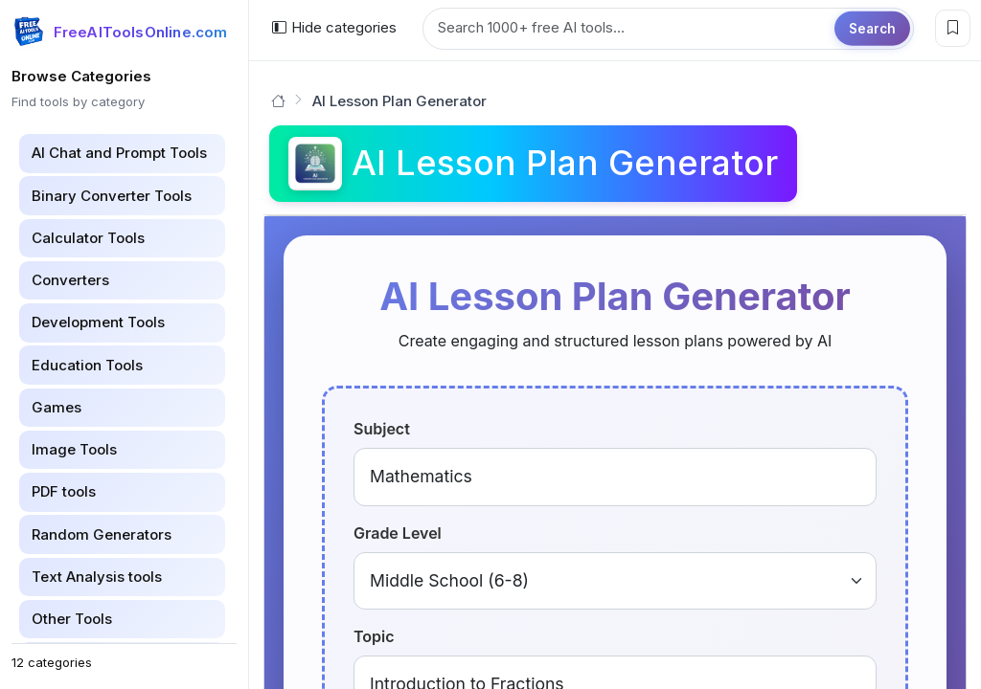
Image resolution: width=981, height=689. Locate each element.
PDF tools (64, 491)
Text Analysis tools (97, 576)
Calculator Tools (88, 238)
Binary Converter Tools (112, 196)
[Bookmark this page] (952, 29)
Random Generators (101, 534)
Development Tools (98, 322)
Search (872, 27)
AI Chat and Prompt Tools (119, 153)
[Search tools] (668, 29)
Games (56, 407)
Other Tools (72, 619)
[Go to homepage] (278, 101)
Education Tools (87, 365)
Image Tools (74, 449)
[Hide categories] (334, 28)
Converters (70, 280)
